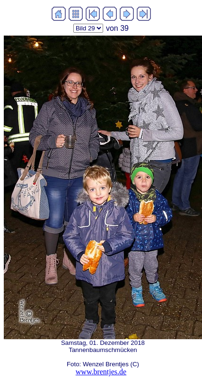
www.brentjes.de (101, 372)
